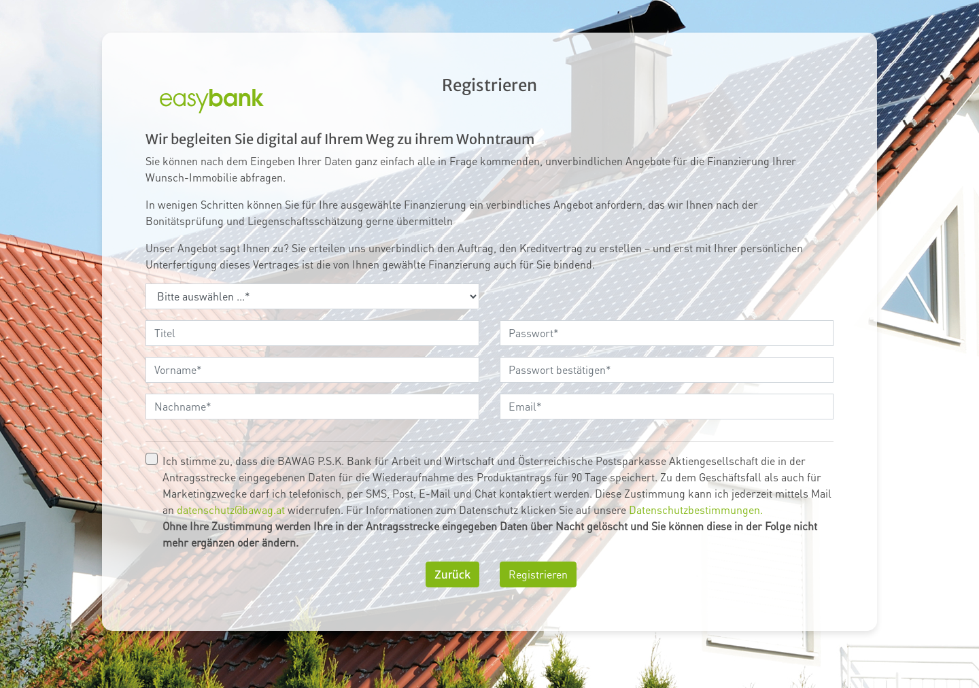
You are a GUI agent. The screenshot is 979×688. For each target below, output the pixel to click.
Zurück (452, 574)
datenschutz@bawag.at (231, 509)
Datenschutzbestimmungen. (696, 509)
